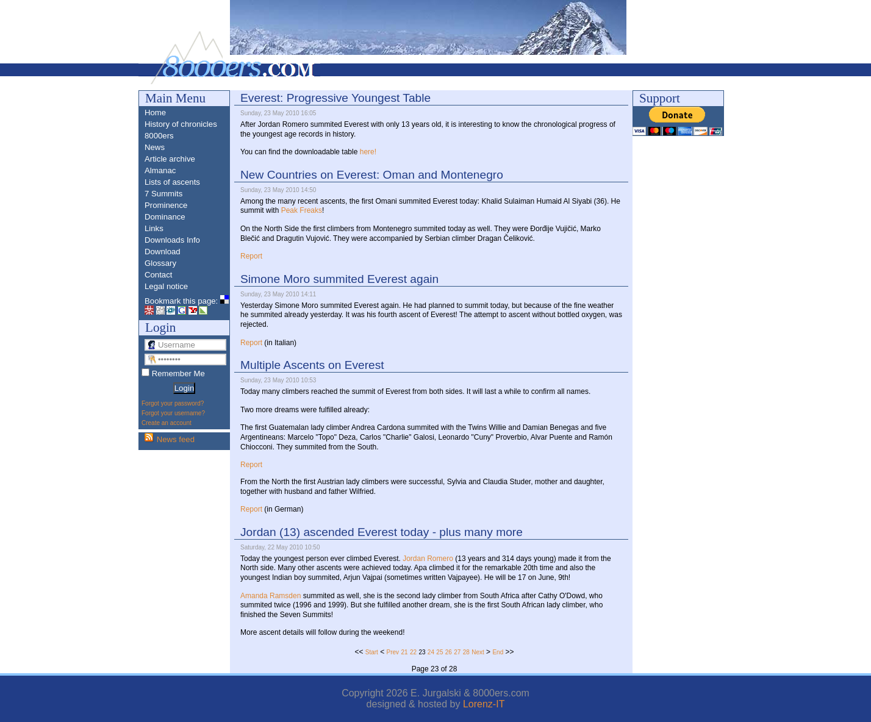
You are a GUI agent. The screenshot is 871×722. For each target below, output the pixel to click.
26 (448, 652)
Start (371, 652)
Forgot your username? (173, 413)
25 (439, 652)
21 (404, 652)
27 (457, 652)
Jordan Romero (428, 558)
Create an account (167, 423)
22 (413, 652)
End (497, 652)
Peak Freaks (301, 210)
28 (466, 652)
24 (431, 652)
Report (251, 256)
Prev (393, 652)
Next (477, 652)
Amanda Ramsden (270, 596)
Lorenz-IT (483, 704)
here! (368, 152)
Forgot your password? (173, 403)
